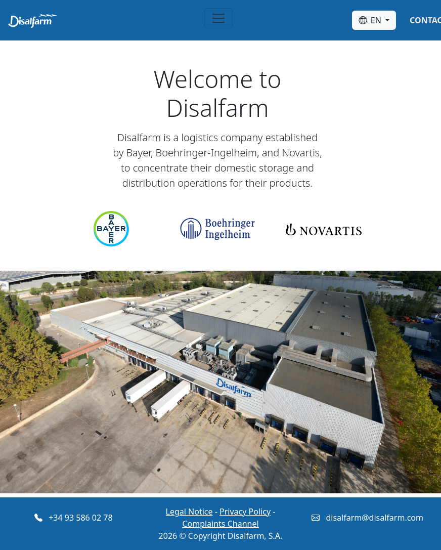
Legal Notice (189, 511)
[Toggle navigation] (218, 18)
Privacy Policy (245, 511)
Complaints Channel (220, 523)
